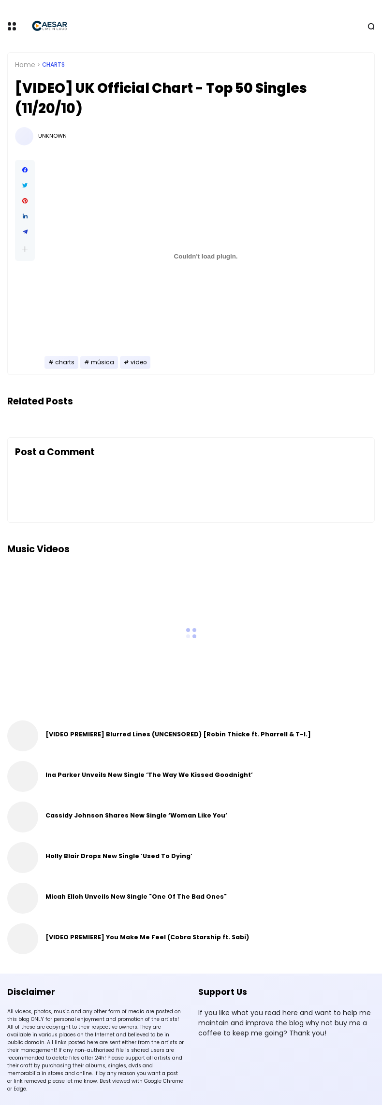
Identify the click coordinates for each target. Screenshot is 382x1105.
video (139, 362)
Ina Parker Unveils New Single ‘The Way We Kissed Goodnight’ (149, 775)
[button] (25, 249)
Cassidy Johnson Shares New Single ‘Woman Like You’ (136, 815)
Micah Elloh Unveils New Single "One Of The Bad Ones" (136, 896)
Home (25, 65)
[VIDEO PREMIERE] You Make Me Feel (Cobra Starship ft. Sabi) (147, 937)
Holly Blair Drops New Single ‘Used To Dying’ (118, 856)
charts (53, 65)
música (102, 362)
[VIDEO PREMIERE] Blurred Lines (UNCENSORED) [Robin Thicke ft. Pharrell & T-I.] (178, 734)
